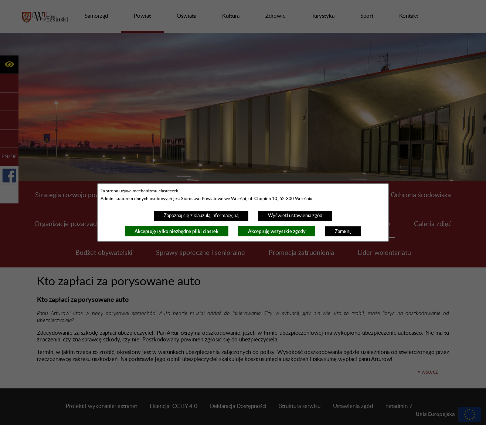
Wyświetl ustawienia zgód (295, 215)
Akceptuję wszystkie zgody (277, 231)
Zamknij (343, 231)
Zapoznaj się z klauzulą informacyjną (201, 215)
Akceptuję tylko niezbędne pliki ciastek (176, 231)
